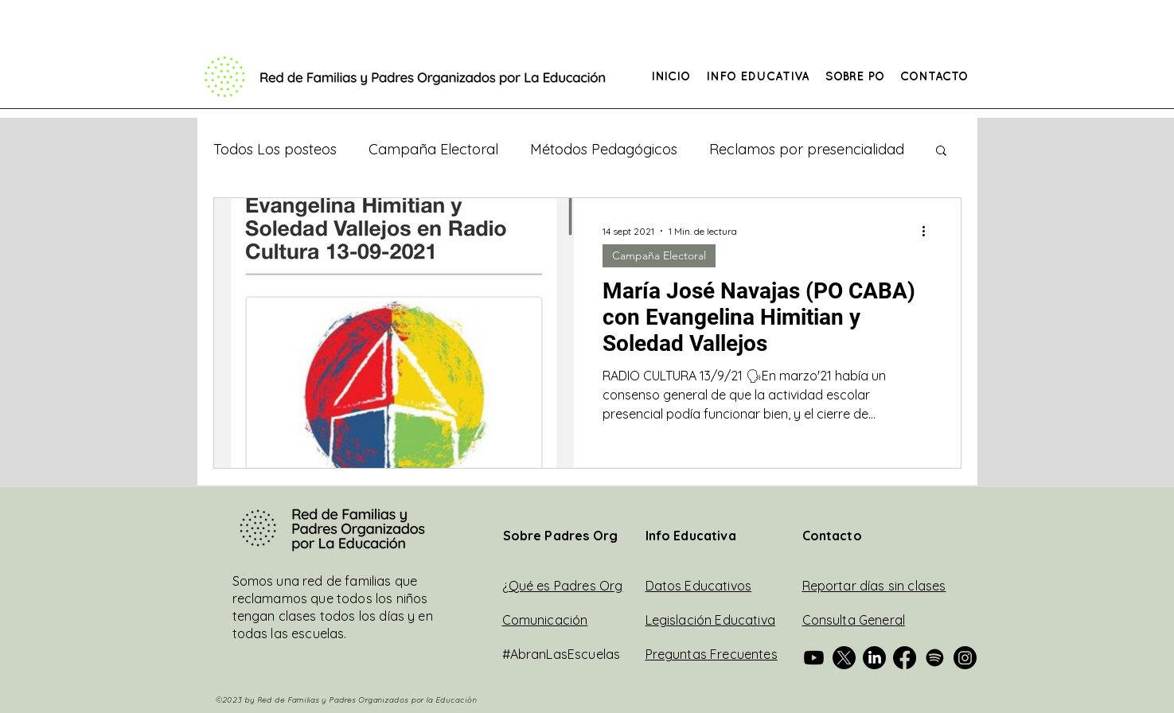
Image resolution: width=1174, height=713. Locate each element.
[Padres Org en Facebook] (904, 657)
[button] (757, 78)
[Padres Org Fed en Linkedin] (874, 657)
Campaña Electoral (433, 149)
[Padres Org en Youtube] (813, 657)
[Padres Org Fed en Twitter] (844, 657)
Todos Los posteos (275, 149)
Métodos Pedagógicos (603, 149)
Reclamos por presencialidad (806, 149)
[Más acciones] (929, 230)
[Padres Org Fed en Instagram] (965, 657)
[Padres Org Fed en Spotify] (934, 657)
